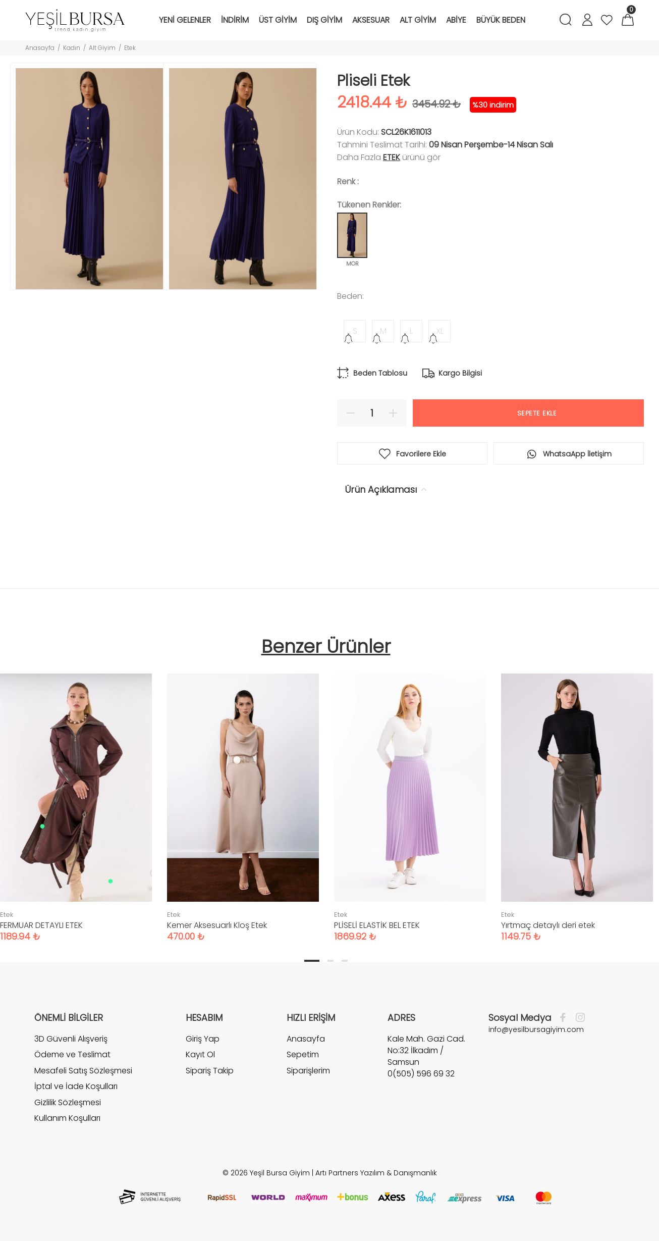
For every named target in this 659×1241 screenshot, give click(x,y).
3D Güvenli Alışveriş (70, 1039)
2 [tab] (330, 961)
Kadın (71, 47)
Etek (130, 47)
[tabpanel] (242, 797)
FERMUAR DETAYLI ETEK (41, 925)
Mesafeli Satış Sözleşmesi (83, 1070)
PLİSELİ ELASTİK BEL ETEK (377, 925)
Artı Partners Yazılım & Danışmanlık (376, 1173)
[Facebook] (565, 1017)
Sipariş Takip (210, 1070)
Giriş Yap (202, 1039)
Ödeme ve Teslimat (72, 1054)
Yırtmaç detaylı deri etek (548, 925)
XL (440, 331)
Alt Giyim (102, 47)
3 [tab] (345, 961)
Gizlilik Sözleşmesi (67, 1102)
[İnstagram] (578, 1017)
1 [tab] (311, 961)
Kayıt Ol (200, 1054)
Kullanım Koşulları (67, 1118)
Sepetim (303, 1054)
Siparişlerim (308, 1070)
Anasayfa (39, 47)
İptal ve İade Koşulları (76, 1086)
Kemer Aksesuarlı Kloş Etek (217, 925)
